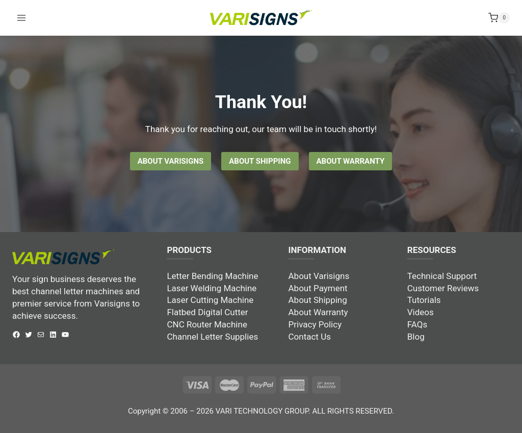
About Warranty (318, 312)
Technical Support (442, 276)
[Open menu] (21, 10)
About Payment (318, 288)
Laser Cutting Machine (210, 300)
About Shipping (318, 300)
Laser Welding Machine (211, 288)
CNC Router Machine (207, 324)
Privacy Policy (315, 324)
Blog (416, 337)
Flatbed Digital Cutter (207, 312)
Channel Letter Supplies (212, 337)
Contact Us (310, 337)
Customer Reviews (443, 288)
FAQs (417, 324)
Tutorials (424, 300)
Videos (420, 312)
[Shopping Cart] (499, 10)
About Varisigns (319, 276)
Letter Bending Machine (212, 276)
